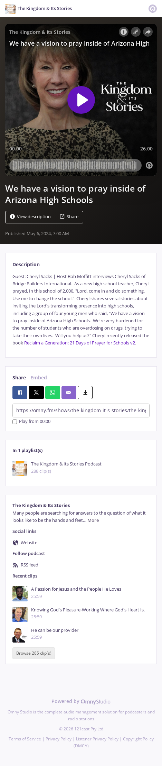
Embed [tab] (38, 377)
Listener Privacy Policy (97, 739)
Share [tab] (19, 377)
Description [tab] (26, 264)
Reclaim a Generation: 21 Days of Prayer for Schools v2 (79, 343)
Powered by (81, 701)
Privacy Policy (59, 739)
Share (69, 217)
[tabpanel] (81, 310)
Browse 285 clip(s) (33, 653)
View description (30, 217)
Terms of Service (25, 739)
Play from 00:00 (31, 421)
